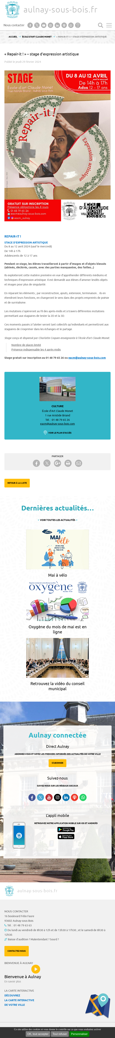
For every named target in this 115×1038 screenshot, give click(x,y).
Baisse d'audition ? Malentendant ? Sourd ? (33, 939)
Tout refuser (60, 1034)
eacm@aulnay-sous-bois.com (87, 358)
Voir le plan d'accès (59, 433)
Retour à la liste (17, 483)
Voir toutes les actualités (57, 520)
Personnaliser (79, 1034)
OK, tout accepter (38, 1034)
